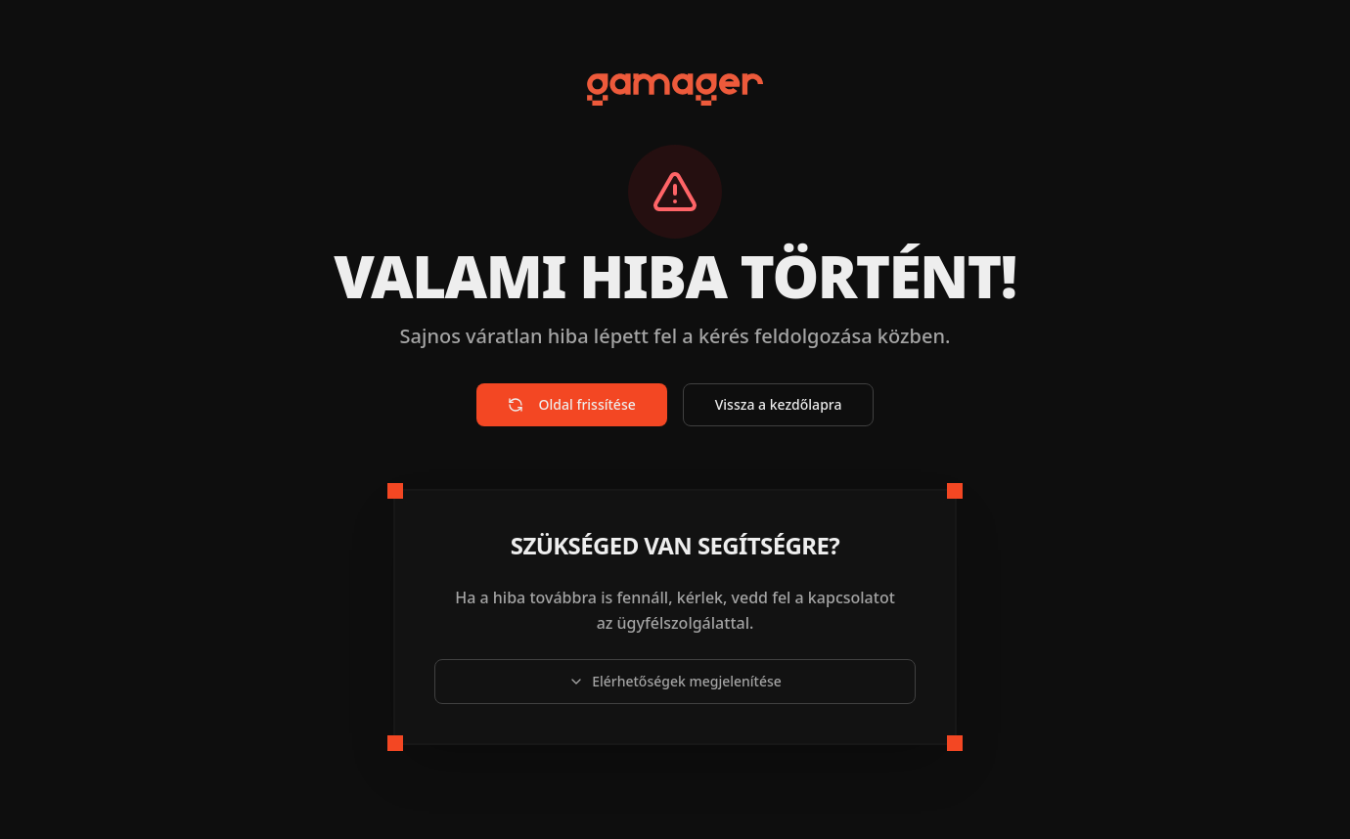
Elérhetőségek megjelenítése (675, 681)
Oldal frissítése (572, 404)
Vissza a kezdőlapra (778, 404)
